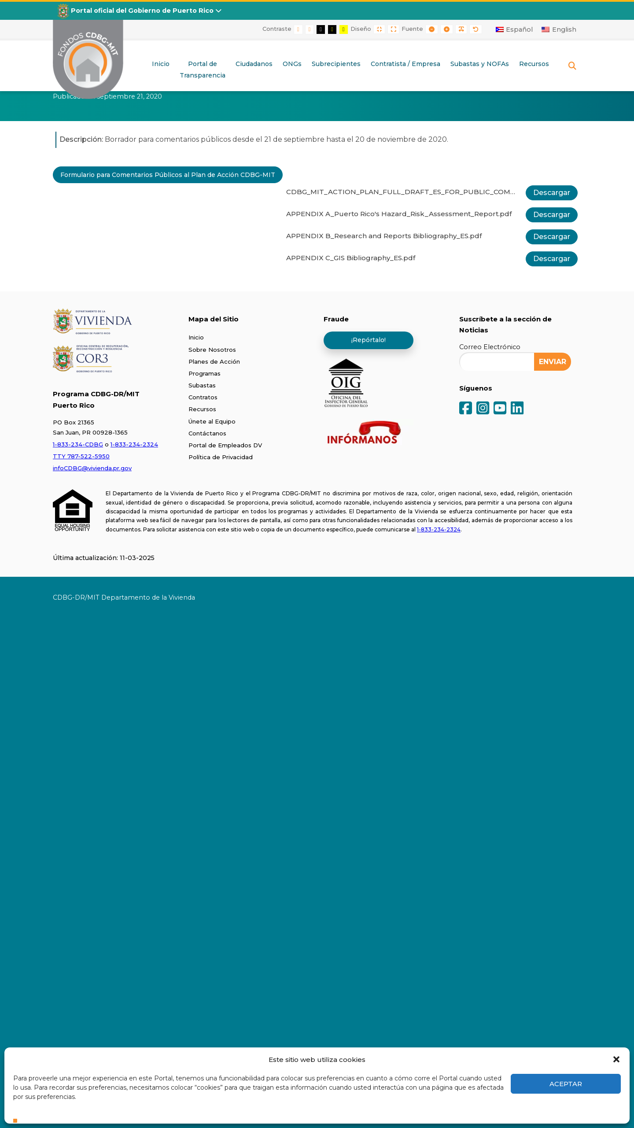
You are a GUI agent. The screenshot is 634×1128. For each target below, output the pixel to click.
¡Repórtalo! (368, 340)
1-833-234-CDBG (78, 444)
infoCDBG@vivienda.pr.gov (92, 468)
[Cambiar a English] (559, 29)
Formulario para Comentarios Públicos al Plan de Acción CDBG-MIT (167, 175)
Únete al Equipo (212, 421)
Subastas (202, 385)
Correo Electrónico (489, 347)
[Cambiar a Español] (514, 29)
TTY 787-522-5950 (81, 456)
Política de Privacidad (220, 457)
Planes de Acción (214, 361)
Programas (204, 373)
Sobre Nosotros (212, 349)
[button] (616, 1059)
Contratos (202, 397)
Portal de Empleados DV (225, 445)
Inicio (196, 337)
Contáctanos (207, 433)
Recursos (202, 409)
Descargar (551, 192)
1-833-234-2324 (134, 444)
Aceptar (565, 1084)
